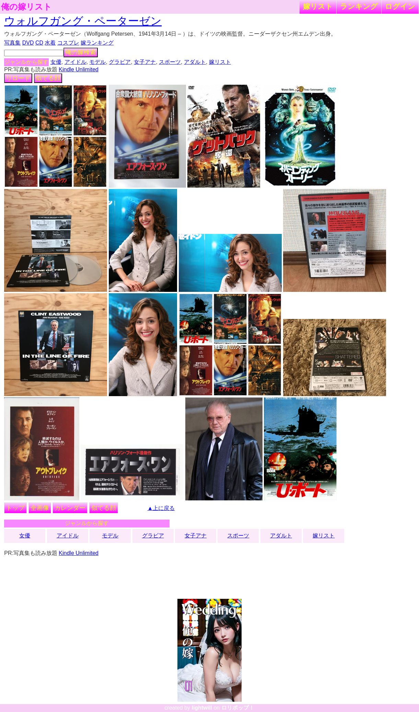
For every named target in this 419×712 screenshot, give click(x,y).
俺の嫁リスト (26, 6)
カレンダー (70, 508)
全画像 (40, 508)
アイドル (75, 62)
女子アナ (145, 62)
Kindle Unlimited (78, 69)
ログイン (400, 6)
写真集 (12, 43)
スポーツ (170, 62)
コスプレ (68, 43)
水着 (50, 43)
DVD (28, 43)
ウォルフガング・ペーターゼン (83, 21)
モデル (97, 62)
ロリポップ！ (237, 708)
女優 (55, 62)
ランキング (359, 6)
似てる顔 (48, 78)
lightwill (201, 708)
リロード (18, 78)
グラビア (120, 62)
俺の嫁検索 (80, 52)
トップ (15, 508)
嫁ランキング (97, 43)
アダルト (195, 62)
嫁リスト (318, 6)
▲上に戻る (161, 508)
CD (39, 43)
